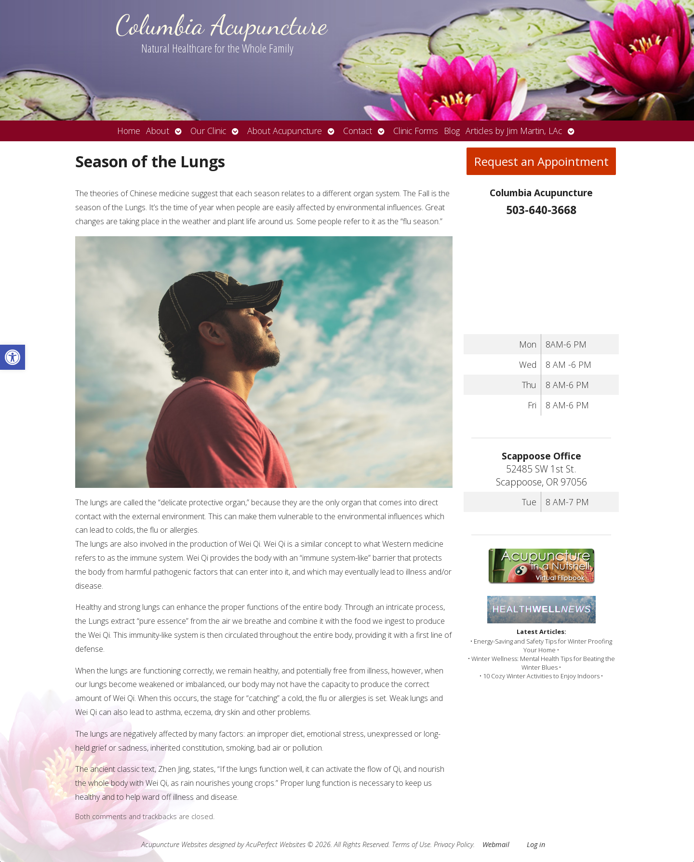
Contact (357, 130)
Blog (452, 130)
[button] (12, 357)
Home (128, 130)
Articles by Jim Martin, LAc (514, 130)
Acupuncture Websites (174, 844)
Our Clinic (208, 130)
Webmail (495, 844)
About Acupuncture (284, 130)
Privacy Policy (453, 844)
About (157, 130)
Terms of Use (411, 844)
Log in (536, 844)
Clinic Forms (415, 130)
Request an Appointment (541, 161)
